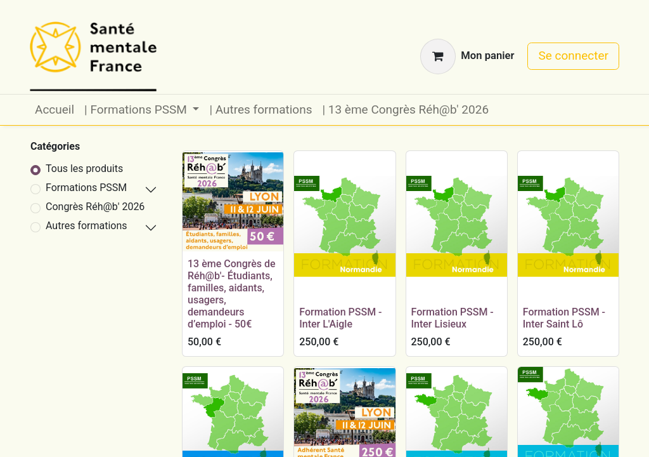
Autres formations (86, 226)
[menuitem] (54, 110)
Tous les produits (84, 168)
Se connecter (573, 55)
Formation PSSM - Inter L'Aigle (340, 318)
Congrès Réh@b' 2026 (95, 207)
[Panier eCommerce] (467, 56)
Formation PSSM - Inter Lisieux (452, 318)
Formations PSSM (86, 188)
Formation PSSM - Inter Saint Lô (564, 318)
